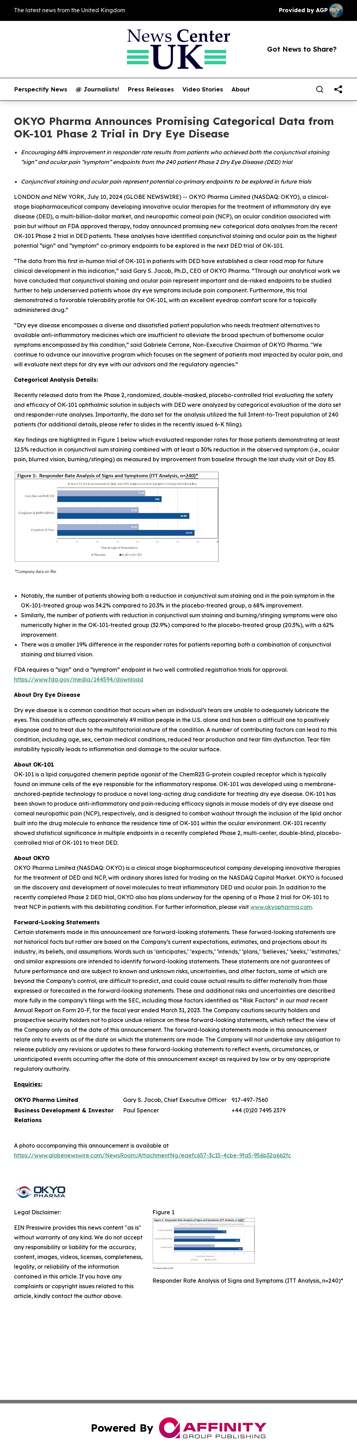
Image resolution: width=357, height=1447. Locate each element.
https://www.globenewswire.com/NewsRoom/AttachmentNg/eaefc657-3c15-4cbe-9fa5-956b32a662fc (152, 1155)
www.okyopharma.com (281, 906)
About (240, 89)
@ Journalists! (97, 89)
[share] (338, 89)
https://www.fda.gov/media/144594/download (78, 679)
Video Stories (202, 89)
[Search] (319, 89)
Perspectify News (40, 89)
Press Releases (151, 89)
